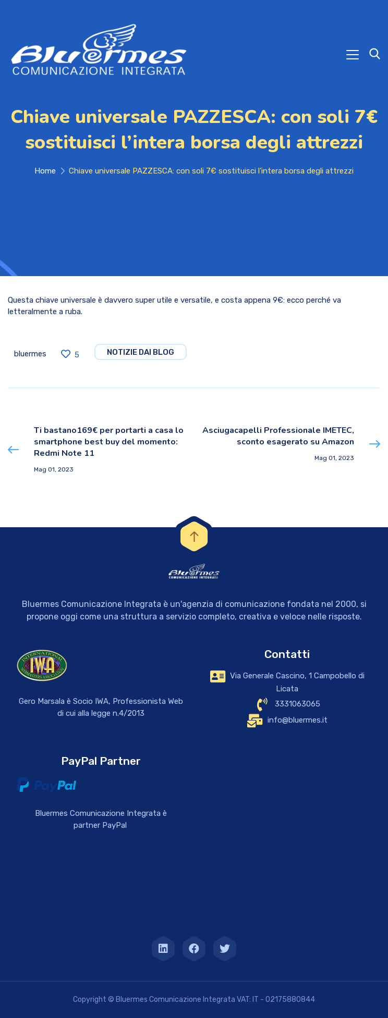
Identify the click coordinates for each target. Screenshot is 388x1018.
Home (45, 171)
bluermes (30, 353)
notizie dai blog (140, 352)
